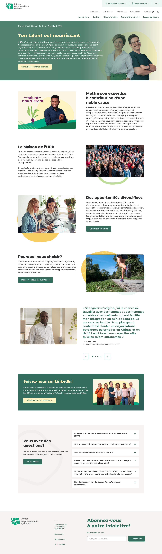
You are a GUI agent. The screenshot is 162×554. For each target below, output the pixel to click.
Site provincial (24, 26)
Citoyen (34, 26)
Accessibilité (60, 544)
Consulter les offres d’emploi (35, 67)
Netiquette (59, 534)
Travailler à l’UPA (55, 26)
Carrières (43, 26)
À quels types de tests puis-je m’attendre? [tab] (105, 452)
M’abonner (137, 539)
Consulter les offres (99, 229)
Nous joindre (33, 462)
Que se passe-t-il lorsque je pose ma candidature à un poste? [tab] (105, 444)
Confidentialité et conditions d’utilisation (61, 527)
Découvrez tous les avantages (36, 280)
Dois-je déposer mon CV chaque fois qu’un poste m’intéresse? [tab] (105, 483)
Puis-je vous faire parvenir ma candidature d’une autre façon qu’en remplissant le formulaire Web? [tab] (105, 461)
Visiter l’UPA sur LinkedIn (40, 401)
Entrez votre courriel (116, 536)
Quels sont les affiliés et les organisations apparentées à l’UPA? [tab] (105, 434)
